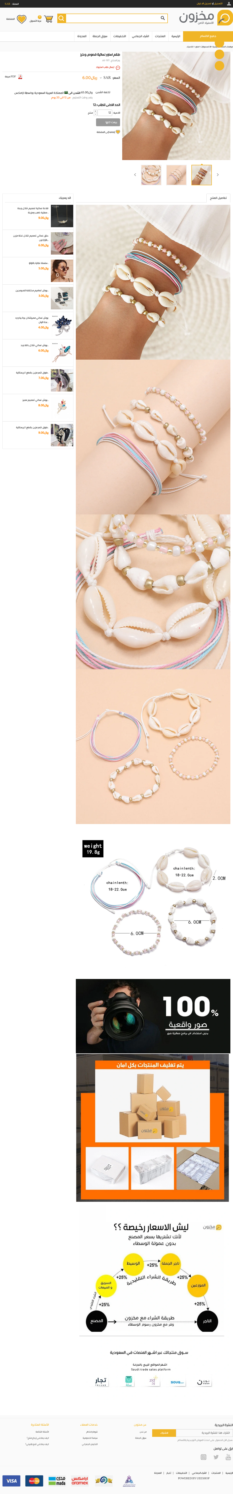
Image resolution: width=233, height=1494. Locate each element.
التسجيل (218, 3)
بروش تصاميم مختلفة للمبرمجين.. (32, 290)
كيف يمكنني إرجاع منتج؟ (38, 1438)
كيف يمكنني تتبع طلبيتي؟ (37, 1444)
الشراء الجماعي (140, 36)
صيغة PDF (13, 76)
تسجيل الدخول (204, 3)
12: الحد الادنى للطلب (106, 105)
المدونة (82, 36)
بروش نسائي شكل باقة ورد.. (35, 345)
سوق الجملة (99, 36)
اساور (197, 46)
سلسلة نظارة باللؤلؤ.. (39, 263)
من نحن (143, 1432)
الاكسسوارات (206, 46)
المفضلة (10, 19)
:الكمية (116, 112)
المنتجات (160, 36)
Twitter (216, 1457)
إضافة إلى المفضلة (106, 132)
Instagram (203, 1457)
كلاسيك (190, 46)
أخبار (168, 1473)
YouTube (228, 1457)
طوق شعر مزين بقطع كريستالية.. (32, 372)
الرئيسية (175, 36)
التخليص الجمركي (90, 1444)
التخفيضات (119, 36)
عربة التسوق (35, 18)
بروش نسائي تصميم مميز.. (36, 400)
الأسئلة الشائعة (42, 1432)
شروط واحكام (92, 1432)
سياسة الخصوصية (90, 1438)
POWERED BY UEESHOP (194, 1478)
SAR (107, 78)
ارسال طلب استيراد (105, 67)
